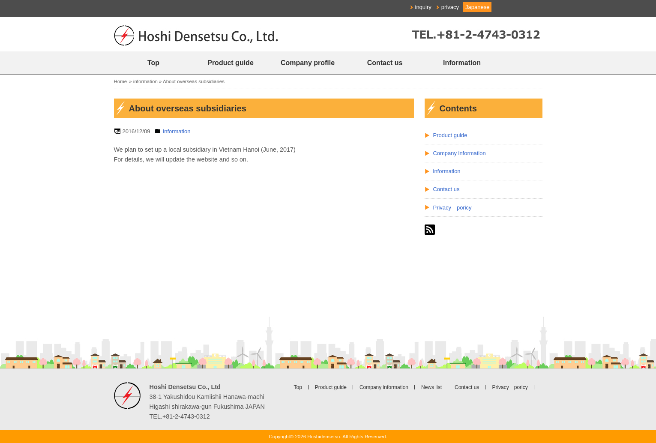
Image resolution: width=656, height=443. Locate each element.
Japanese (477, 7)
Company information (459, 153)
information (145, 81)
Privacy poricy (452, 207)
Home (120, 81)
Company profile (308, 62)
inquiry (423, 7)
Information (462, 62)
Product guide (230, 62)
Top (153, 62)
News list (431, 387)
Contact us (385, 62)
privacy (450, 7)
